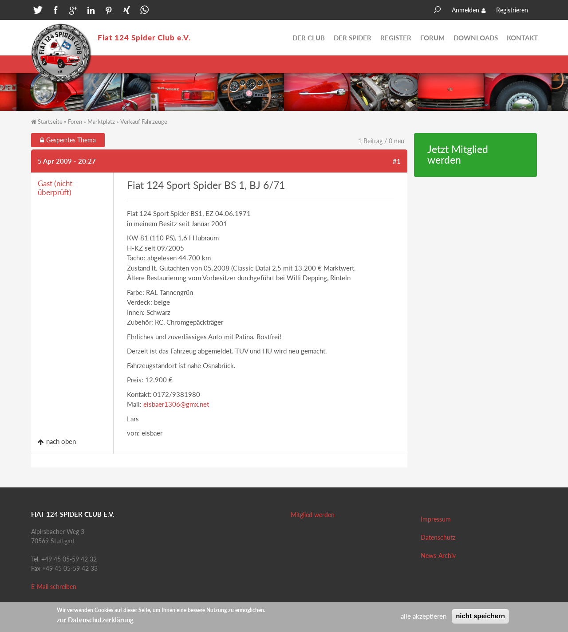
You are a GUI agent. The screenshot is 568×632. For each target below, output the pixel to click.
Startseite (50, 121)
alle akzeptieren (423, 618)
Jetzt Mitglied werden (457, 154)
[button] (37, 11)
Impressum (436, 519)
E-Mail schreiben (53, 586)
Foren (75, 121)
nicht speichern (480, 617)
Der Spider (352, 38)
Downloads (476, 38)
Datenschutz (438, 537)
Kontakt (522, 38)
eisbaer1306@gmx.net (176, 404)
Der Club (308, 38)
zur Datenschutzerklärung (95, 621)
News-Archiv (438, 555)
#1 (397, 161)
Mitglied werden (313, 514)
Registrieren (512, 10)
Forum (432, 38)
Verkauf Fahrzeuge (143, 121)
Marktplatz (101, 121)
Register (395, 38)
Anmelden (465, 10)
